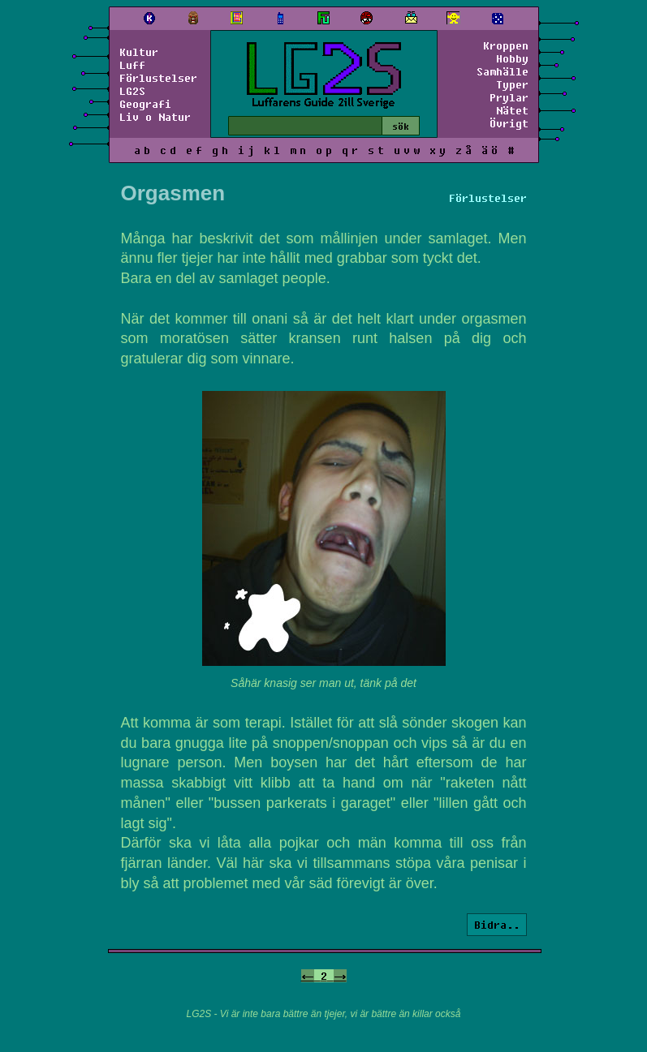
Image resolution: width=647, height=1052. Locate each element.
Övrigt (509, 123)
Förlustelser (158, 77)
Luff (132, 64)
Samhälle (502, 71)
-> (340, 975)
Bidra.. (497, 924)
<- (307, 975)
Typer (512, 84)
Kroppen (505, 45)
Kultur (138, 51)
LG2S (132, 90)
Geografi (145, 103)
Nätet (512, 110)
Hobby (512, 58)
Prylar (509, 97)
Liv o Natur (155, 116)
